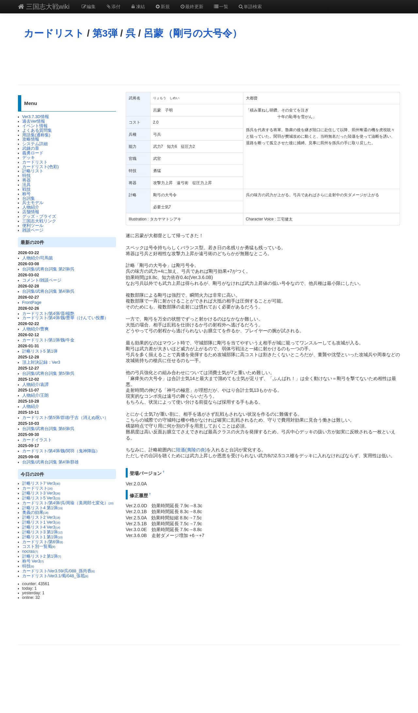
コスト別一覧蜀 (39, 546)
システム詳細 (35, 144)
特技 (26, 175)
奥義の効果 (35, 512)
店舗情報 (30, 212)
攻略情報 (30, 139)
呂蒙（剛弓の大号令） (193, 33)
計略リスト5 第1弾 (40, 351)
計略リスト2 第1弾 (41, 556)
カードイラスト (37, 440)
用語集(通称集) (36, 135)
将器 (26, 180)
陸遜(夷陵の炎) (191, 449)
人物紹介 (30, 207)
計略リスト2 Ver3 (41, 517)
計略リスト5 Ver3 (41, 498)
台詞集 (28, 198)
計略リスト (32, 171)
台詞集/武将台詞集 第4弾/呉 (48, 291)
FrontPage (31, 302)
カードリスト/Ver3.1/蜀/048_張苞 (55, 576)
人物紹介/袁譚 (35, 384)
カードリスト (54, 33)
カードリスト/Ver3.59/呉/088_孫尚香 (58, 571)
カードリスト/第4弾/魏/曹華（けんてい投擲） (65, 318)
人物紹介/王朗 (35, 395)
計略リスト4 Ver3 (41, 527)
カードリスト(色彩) (40, 167)
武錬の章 (30, 148)
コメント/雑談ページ (42, 280)
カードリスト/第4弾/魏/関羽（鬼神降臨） (61, 451)
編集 (88, 6)
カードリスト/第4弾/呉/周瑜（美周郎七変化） (68, 503)
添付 (113, 6)
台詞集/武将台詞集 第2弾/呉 (48, 269)
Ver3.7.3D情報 (35, 116)
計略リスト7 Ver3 (41, 483)
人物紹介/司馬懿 (37, 258)
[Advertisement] (209, 62)
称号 (26, 194)
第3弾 (105, 33)
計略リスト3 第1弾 (42, 532)
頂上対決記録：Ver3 (41, 362)
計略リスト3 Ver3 (41, 493)
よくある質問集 (37, 130)
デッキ (28, 157)
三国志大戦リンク (39, 221)
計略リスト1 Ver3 (41, 522)
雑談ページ (32, 230)
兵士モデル (32, 202)
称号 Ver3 (33, 561)
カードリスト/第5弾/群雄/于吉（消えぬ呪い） (65, 417)
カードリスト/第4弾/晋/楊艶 (48, 313)
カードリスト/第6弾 (42, 542)
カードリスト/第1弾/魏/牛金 (48, 340)
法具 (26, 185)
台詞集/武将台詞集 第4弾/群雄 (50, 462)
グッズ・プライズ (39, 216)
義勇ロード (32, 153)
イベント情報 (35, 126)
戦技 (26, 189)
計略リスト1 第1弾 (42, 537)
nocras (30, 551)
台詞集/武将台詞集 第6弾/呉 (48, 428)
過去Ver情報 (33, 121)
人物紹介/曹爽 (35, 329)
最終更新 (192, 6)
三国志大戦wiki (44, 6)
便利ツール (32, 225)
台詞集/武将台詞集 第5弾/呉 (48, 373)
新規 (162, 6)
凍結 (137, 6)
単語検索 (250, 6)
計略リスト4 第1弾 (42, 508)
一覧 (220, 6)
